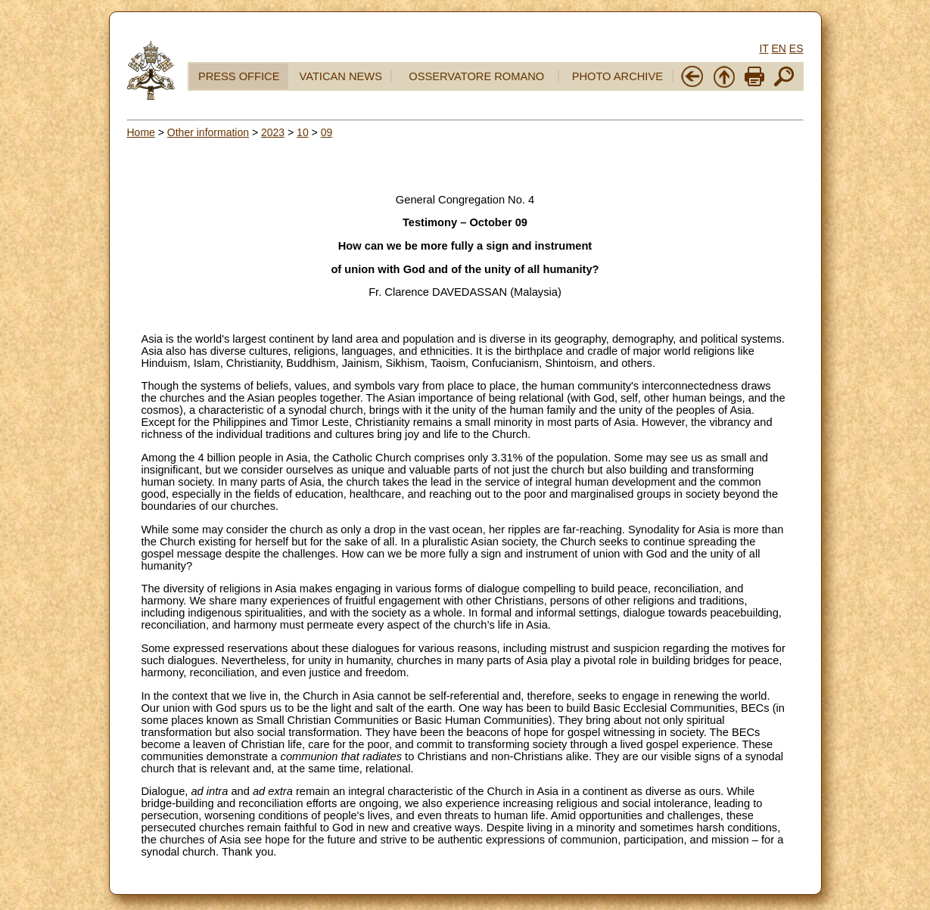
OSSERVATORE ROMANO (476, 76)
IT (763, 48)
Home (141, 132)
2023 (273, 132)
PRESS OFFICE (239, 76)
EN (778, 48)
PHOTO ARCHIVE (617, 76)
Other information (208, 132)
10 (303, 132)
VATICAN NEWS (341, 76)
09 (327, 132)
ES (796, 48)
